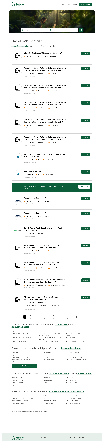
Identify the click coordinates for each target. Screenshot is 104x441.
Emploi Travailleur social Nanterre (21, 331)
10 (52, 317)
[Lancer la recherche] (81, 30)
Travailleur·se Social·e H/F (35, 198)
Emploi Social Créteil (44, 382)
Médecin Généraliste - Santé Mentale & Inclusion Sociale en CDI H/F (44, 155)
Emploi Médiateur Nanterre (73, 331)
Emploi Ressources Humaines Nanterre (22, 398)
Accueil (14, 411)
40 (65, 317)
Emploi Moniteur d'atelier (46, 357)
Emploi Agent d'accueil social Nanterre (49, 341)
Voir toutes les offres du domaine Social (24, 366)
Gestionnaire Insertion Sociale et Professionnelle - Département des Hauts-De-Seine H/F (45, 246)
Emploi (62, 4)
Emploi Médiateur (71, 355)
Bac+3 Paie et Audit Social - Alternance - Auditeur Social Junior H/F (44, 229)
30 (61, 317)
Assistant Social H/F (32, 171)
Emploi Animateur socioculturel (20, 357)
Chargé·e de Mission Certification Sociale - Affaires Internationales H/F (41, 298)
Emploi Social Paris (17, 377)
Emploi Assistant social (45, 352)
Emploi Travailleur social (72, 352)
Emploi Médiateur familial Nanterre (21, 337)
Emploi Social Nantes (17, 382)
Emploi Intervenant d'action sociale (48, 355)
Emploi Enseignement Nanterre (47, 400)
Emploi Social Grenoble (72, 382)
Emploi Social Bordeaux (45, 380)
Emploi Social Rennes (17, 385)
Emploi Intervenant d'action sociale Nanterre (51, 331)
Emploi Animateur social (18, 355)
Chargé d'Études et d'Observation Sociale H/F (43, 53)
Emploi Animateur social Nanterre (75, 341)
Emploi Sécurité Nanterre (73, 403)
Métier (68, 4)
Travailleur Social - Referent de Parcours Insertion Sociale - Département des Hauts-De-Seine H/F (45, 69)
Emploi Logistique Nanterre (73, 398)
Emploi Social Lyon (71, 377)
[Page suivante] (79, 317)
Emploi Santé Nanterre (18, 403)
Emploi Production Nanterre (46, 398)
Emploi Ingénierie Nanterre (46, 403)
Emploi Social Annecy (72, 385)
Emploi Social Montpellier (46, 385)
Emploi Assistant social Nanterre (20, 333)
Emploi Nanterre (28, 411)
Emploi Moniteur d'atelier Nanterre (75, 337)
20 (57, 317)
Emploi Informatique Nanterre (20, 396)
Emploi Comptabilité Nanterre (20, 400)
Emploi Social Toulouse (18, 380)
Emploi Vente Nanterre (72, 400)
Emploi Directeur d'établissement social (77, 359)
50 (69, 317)
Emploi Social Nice (71, 380)
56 (75, 317)
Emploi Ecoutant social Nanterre (20, 341)
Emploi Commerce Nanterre (73, 396)
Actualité (75, 4)
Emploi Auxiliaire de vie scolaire (74, 357)
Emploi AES (15, 352)
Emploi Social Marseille (45, 377)
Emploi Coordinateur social (46, 359)
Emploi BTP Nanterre (44, 396)
